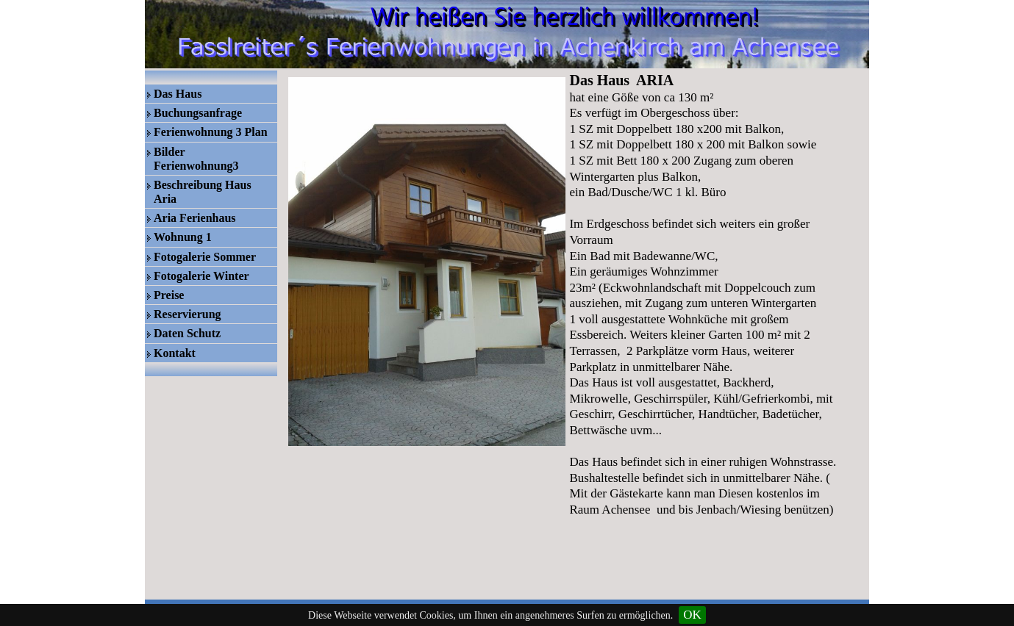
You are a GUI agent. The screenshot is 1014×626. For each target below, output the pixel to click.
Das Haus (177, 93)
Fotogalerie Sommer (205, 257)
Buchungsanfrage (198, 113)
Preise (169, 295)
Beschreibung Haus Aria (202, 192)
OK (692, 615)
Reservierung (187, 314)
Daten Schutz (187, 333)
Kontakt (175, 353)
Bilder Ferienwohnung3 (196, 158)
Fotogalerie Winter (201, 276)
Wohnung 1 (183, 237)
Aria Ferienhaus (195, 218)
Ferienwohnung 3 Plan (211, 132)
